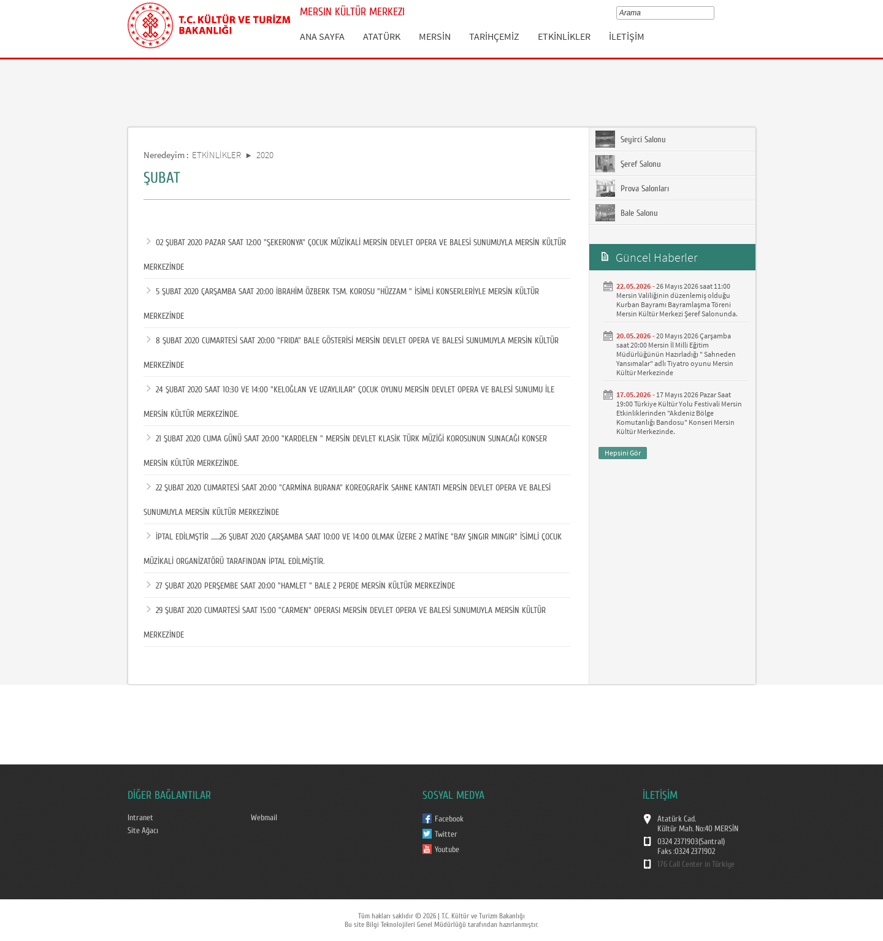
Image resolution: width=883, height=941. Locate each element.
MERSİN (435, 36)
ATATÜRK (381, 36)
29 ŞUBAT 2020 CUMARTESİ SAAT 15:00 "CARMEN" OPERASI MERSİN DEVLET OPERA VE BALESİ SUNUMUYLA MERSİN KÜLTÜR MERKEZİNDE (344, 619)
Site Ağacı (143, 831)
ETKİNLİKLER (564, 36)
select (713, 13)
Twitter (446, 834)
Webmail (264, 818)
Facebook (449, 819)
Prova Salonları (632, 188)
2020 (264, 155)
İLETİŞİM (626, 36)
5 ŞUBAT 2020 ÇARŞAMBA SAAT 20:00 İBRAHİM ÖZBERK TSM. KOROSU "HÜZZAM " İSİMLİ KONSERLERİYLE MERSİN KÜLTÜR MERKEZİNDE (341, 300)
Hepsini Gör (623, 452)
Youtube (447, 850)
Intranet (140, 818)
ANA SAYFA (322, 36)
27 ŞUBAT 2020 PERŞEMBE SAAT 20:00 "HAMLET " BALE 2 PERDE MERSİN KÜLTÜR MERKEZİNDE (301, 586)
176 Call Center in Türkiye (696, 864)
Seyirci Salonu (630, 139)
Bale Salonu (626, 212)
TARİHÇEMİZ (494, 36)
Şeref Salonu (628, 163)
